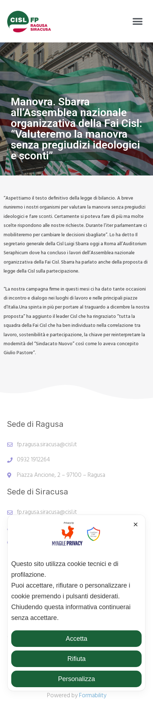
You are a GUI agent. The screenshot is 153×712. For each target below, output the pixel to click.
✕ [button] (135, 524)
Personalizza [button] (76, 679)
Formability (92, 695)
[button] (138, 21)
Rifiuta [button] (76, 658)
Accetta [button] (76, 638)
